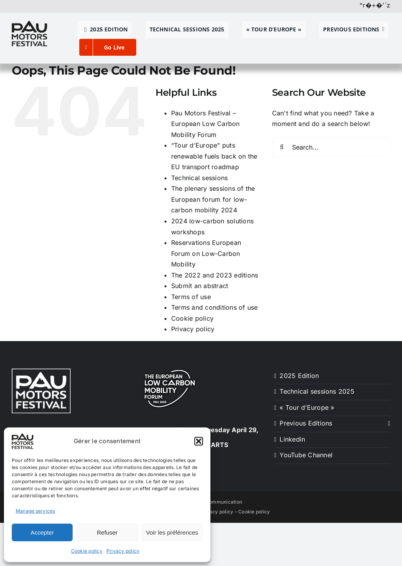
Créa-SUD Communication (211, 502)
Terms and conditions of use (214, 307)
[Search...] (331, 147)
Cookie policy (86, 551)
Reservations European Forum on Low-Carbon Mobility (206, 253)
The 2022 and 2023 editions (214, 275)
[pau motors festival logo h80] (29, 24)
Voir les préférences (172, 532)
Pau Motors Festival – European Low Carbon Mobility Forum (205, 124)
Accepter (42, 532)
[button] (199, 441)
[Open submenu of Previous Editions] (387, 423)
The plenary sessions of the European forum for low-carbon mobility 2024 (213, 199)
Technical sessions (199, 178)
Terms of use (191, 297)
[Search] (282, 147)
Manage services (35, 511)
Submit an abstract (199, 286)
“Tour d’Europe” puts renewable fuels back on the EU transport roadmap (214, 156)
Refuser (107, 532)
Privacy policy (122, 551)
